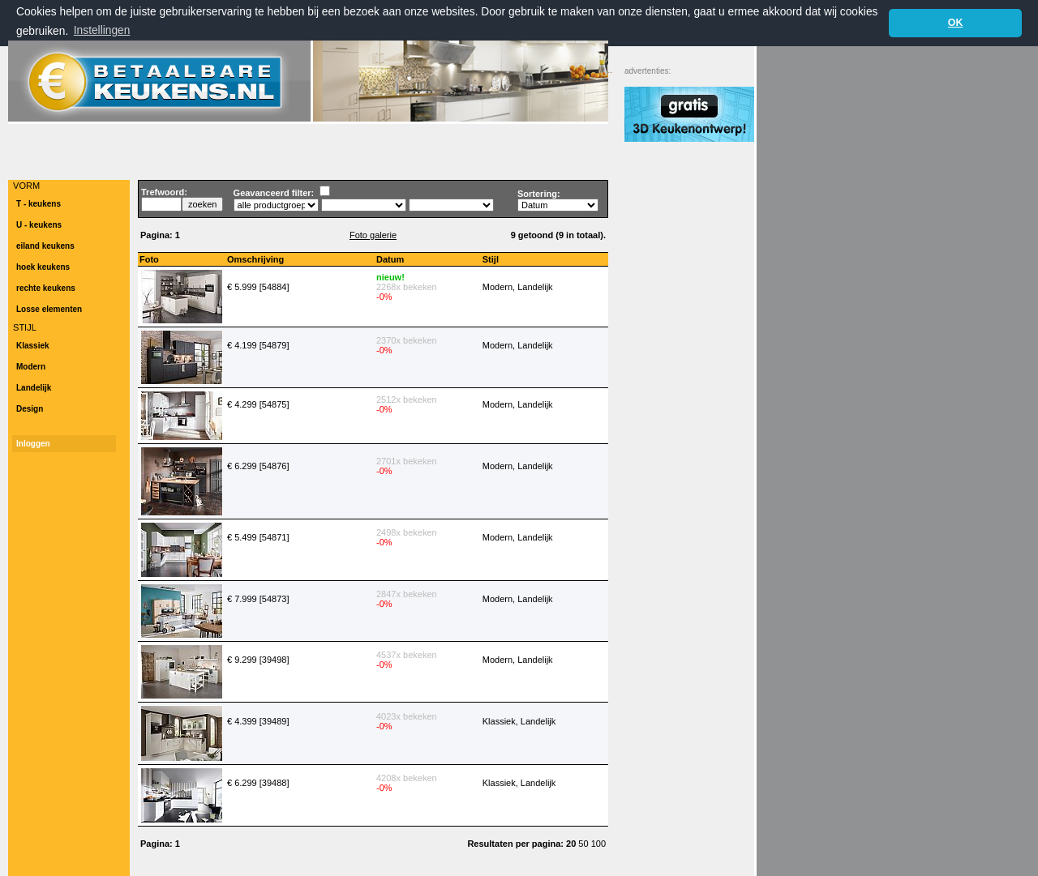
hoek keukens (43, 267)
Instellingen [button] (102, 30)
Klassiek (32, 345)
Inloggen (33, 443)
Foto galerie (373, 235)
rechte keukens (45, 288)
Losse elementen (49, 309)
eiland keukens (45, 245)
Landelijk (33, 387)
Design (29, 408)
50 (584, 843)
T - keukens (38, 203)
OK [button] (955, 22)
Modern (30, 366)
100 (598, 843)
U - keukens (39, 224)
